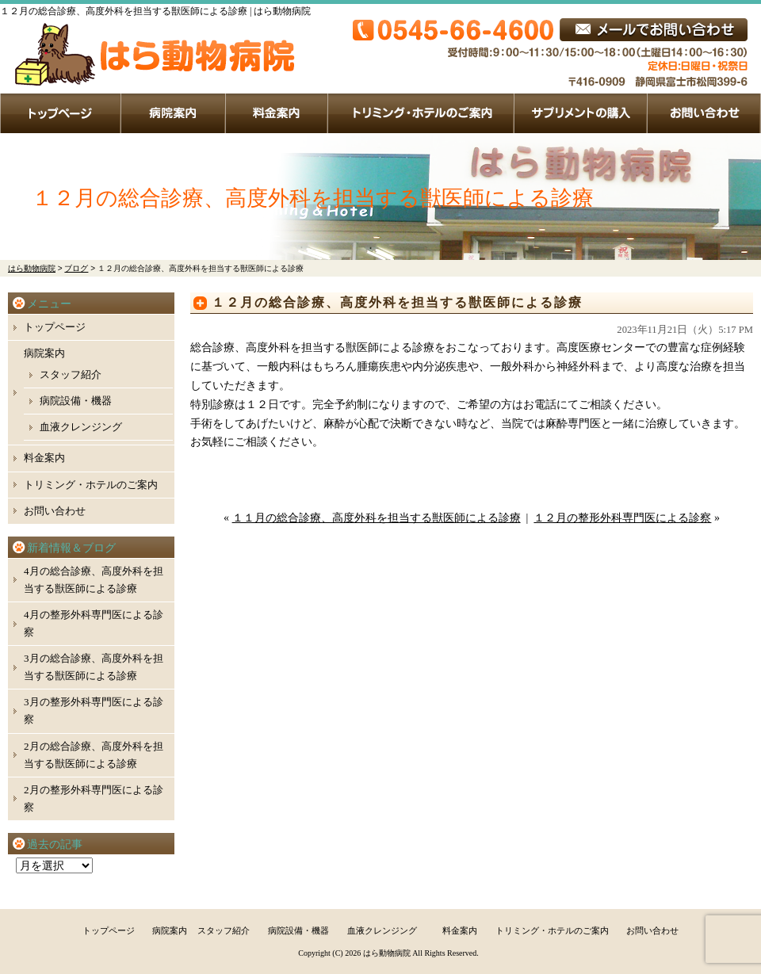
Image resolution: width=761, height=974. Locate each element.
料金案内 (277, 113)
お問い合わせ (704, 113)
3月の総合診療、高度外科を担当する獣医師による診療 (93, 667)
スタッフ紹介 (70, 374)
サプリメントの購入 (581, 113)
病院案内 (173, 113)
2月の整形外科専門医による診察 (93, 798)
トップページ (60, 113)
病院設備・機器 (76, 401)
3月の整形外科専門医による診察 (93, 710)
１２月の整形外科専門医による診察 (622, 518)
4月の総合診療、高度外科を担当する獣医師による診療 (93, 579)
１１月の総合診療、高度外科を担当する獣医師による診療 (376, 518)
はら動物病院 (387, 953)
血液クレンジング (81, 427)
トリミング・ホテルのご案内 (421, 113)
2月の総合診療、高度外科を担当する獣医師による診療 (93, 755)
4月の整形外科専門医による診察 (93, 623)
